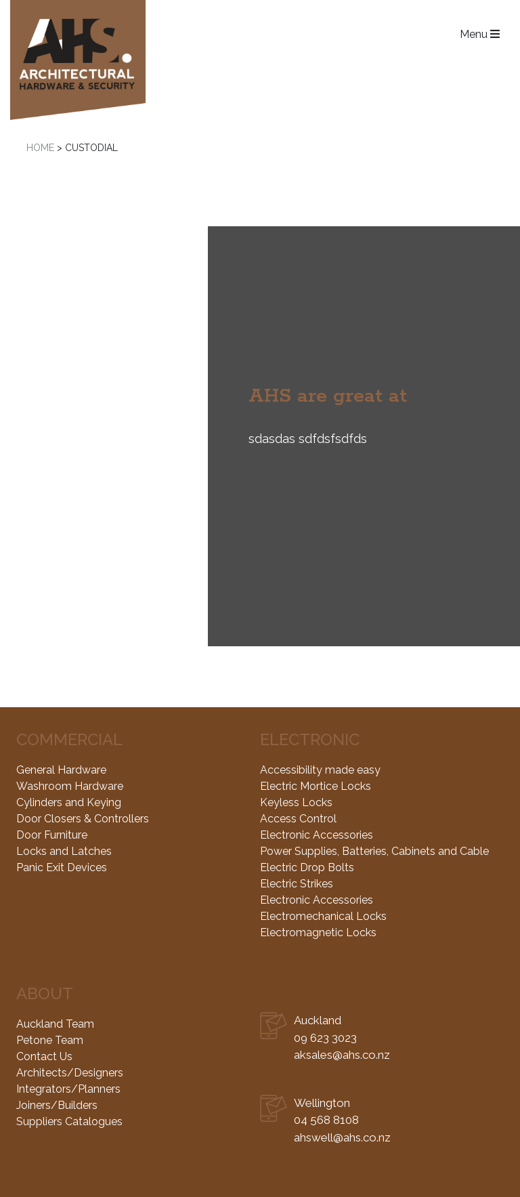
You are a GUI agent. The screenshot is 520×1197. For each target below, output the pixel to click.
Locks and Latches (64, 851)
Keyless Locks (296, 802)
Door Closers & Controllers (82, 818)
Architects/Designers (69, 1072)
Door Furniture (51, 834)
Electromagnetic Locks (318, 932)
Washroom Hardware (69, 786)
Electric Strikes (296, 883)
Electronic (310, 739)
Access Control (298, 818)
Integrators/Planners (68, 1089)
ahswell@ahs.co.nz (342, 1137)
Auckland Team (55, 1023)
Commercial (69, 739)
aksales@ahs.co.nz (342, 1055)
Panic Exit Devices (61, 867)
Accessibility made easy (320, 769)
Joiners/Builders (57, 1105)
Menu (480, 34)
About (44, 993)
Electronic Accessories (316, 834)
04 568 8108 (326, 1120)
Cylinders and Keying (68, 802)
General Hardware (61, 769)
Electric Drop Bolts (307, 867)
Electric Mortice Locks (315, 786)
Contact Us (44, 1056)
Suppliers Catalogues (69, 1121)
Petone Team (49, 1040)
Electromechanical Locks (323, 916)
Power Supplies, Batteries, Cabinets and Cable (374, 851)
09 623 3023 (325, 1038)
